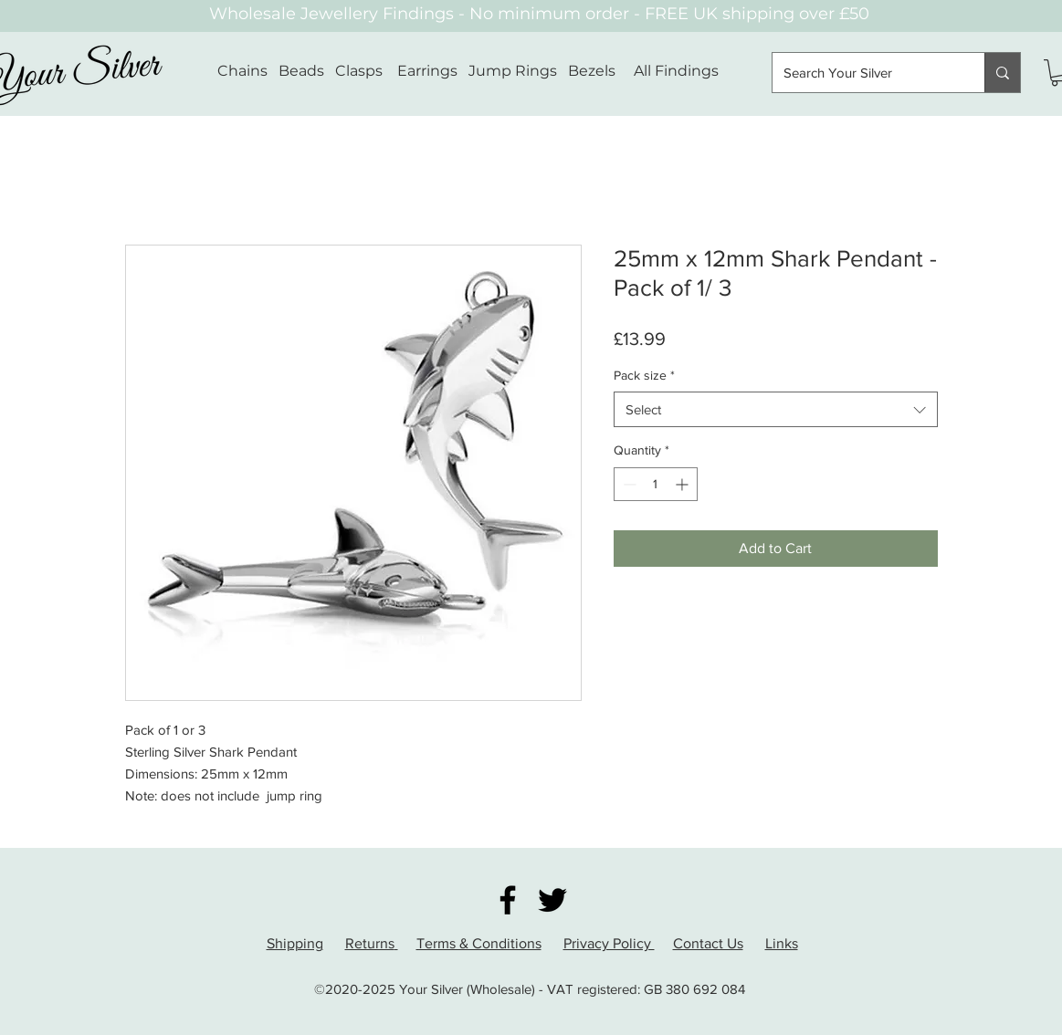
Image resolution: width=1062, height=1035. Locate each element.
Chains (242, 70)
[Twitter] (552, 900)
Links (781, 943)
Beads (301, 70)
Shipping (295, 943)
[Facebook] (508, 900)
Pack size (644, 375)
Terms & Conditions (479, 943)
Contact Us (708, 943)
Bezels (601, 70)
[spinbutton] (655, 484)
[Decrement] (627, 484)
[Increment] (683, 484)
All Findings (676, 70)
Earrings (427, 70)
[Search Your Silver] (864, 72)
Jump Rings (512, 70)
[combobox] (776, 409)
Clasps (359, 70)
